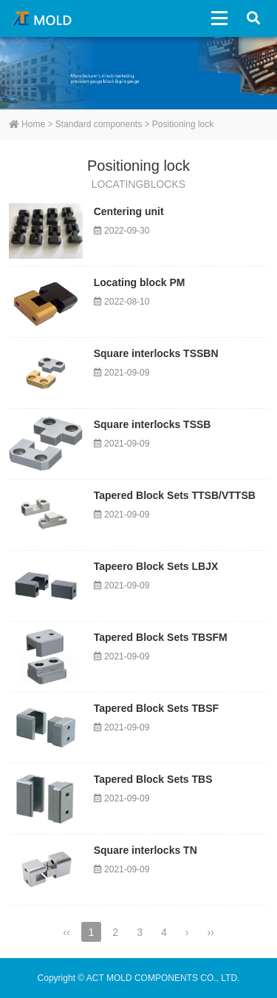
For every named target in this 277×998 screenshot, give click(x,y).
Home (27, 124)
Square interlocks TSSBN (156, 353)
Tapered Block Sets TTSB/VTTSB (175, 495)
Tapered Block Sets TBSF (156, 708)
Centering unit (129, 211)
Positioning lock (182, 124)
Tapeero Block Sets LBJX (156, 566)
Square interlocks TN (145, 850)
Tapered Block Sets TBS (153, 779)
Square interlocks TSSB (152, 424)
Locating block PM (139, 282)
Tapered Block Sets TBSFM (161, 637)
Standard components (98, 124)
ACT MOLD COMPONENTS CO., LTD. (44, 18)
